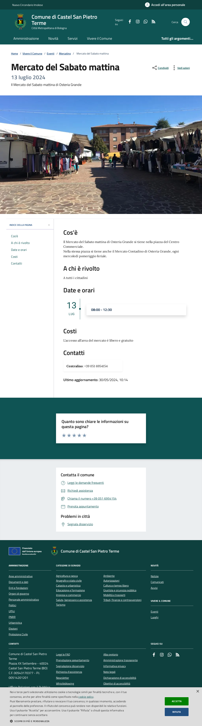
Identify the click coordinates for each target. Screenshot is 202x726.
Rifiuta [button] (176, 712)
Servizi (73, 38)
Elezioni (13, 628)
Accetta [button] (177, 701)
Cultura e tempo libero (116, 586)
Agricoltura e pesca (67, 576)
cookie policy (86, 697)
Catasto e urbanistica (68, 586)
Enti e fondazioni (18, 588)
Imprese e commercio (68, 595)
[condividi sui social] (160, 68)
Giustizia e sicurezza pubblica (119, 590)
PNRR (12, 617)
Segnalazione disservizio (70, 666)
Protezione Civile (18, 634)
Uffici (12, 611)
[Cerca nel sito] (185, 22)
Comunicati (157, 582)
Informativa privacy (114, 666)
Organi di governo (19, 593)
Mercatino (65, 54)
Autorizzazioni (111, 581)
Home (14, 54)
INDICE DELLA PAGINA (29, 225)
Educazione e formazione (70, 590)
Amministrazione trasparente (120, 660)
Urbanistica (15, 623)
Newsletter (62, 678)
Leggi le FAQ (63, 654)
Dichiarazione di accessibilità (119, 678)
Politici (12, 605)
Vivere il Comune (99, 38)
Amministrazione (26, 38)
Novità (53, 38)
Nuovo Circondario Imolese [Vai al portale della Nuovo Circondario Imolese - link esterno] (27, 5)
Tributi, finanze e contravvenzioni (122, 600)
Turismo (60, 605)
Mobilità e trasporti (114, 595)
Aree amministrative (21, 576)
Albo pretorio (110, 654)
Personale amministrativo (24, 599)
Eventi (50, 54)
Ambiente (109, 576)
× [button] (197, 691)
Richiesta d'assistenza (69, 672)
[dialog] (101, 706)
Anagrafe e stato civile (69, 581)
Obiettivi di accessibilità (116, 683)
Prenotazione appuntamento (72, 660)
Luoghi (154, 617)
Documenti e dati (18, 582)
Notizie (155, 576)
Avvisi (154, 588)
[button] (68, 721)
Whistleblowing (65, 683)
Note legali (109, 672)
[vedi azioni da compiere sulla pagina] (180, 68)
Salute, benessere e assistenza (74, 600)
